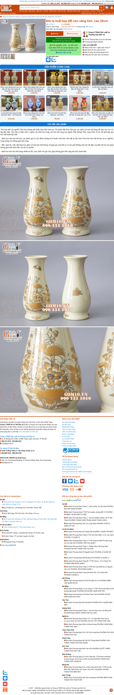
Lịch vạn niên (109, 13)
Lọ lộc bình (85, 11)
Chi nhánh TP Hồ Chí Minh (9, 448)
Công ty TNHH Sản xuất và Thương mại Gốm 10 (17, 436)
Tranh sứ (100, 11)
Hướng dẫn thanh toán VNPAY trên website (76, 471)
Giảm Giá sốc (68, 29)
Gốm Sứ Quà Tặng (68, 429)
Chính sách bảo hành (43, 1)
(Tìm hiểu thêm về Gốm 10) (28, 431)
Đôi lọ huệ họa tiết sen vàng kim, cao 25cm (46, 16)
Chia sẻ (89, 26)
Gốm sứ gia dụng (68, 434)
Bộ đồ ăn (32, 11)
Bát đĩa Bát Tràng (68, 427)
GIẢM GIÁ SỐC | (87, 13)
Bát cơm (39, 11)
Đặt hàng (54, 33)
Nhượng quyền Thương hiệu (95, 1)
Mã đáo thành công (73, 11)
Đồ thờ (45, 11)
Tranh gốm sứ (67, 441)
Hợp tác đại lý (66, 460)
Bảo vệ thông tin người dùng (61, 1)
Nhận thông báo (107, 3)
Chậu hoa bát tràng (68, 443)
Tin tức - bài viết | (99, 13)
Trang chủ (4, 16)
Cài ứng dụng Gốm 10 (69, 469)
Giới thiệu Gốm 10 (78, 1)
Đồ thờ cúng (14, 16)
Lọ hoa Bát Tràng (68, 439)
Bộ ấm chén (23, 11)
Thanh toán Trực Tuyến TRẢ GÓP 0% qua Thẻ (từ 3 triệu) (63, 40)
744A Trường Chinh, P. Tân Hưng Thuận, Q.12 (19, 527)
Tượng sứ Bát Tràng (69, 446)
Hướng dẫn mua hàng (27, 1)
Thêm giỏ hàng (72, 33)
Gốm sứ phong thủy (69, 431)
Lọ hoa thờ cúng (25, 16)
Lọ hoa (93, 11)
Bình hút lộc (62, 11)
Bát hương (53, 11)
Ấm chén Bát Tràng (68, 422)
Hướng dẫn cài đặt (63, 52)
